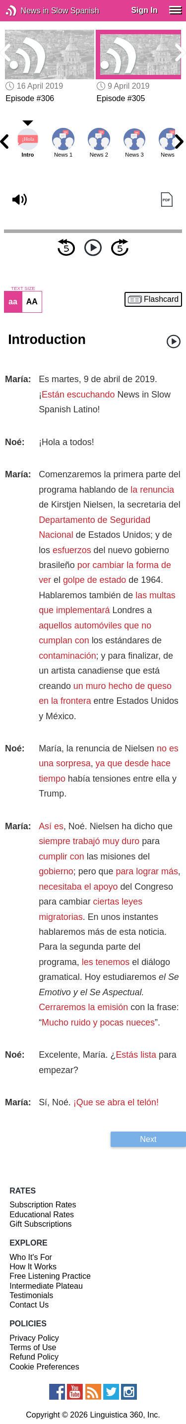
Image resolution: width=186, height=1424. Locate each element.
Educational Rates (41, 1214)
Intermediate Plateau (46, 1286)
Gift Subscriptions (40, 1224)
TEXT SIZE (23, 288)
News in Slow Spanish (26, 10)
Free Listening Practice (50, 1276)
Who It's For (30, 1257)
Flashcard (161, 299)
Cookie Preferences (44, 1367)
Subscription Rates (42, 1204)
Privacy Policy (34, 1338)
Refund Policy (34, 1357)
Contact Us (29, 1305)
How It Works (33, 1266)
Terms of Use (32, 1347)
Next (148, 1139)
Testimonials (31, 1295)
